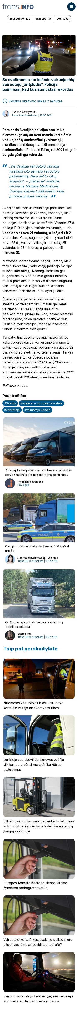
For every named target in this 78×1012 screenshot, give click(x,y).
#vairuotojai (12, 410)
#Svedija (10, 403)
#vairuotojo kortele (37, 410)
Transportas (43, 18)
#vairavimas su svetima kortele (41, 403)
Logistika (63, 18)
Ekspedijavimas (19, 18)
